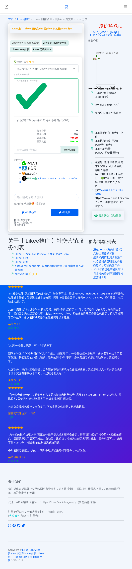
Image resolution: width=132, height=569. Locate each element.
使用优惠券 (69, 150)
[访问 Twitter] (23, 525)
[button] (15, 121)
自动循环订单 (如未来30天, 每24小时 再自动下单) (43, 120)
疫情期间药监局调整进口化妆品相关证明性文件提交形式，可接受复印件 (108, 261)
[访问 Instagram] (9, 525)
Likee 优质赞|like (42, 49)
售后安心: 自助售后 (107, 215)
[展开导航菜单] (125, 7)
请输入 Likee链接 (21, 75)
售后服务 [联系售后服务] (14, 515)
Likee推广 (23, 19)
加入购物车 (29, 212)
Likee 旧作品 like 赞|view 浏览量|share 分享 (42, 254)
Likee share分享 (20, 49)
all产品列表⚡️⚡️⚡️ (26, 274)
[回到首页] (7, 7)
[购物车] (66, 7)
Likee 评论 (21, 262)
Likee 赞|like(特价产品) (55, 43)
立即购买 (64, 212)
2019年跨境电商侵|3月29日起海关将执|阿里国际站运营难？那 (108, 273)
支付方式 (18, 160)
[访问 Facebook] (14, 525)
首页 (10, 19)
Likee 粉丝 (21, 258)
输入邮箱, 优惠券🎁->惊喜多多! (30, 204)
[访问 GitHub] (18, 525)
